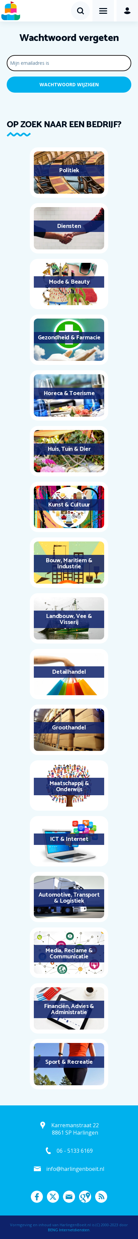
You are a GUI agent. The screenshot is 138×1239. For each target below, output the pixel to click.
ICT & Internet (69, 839)
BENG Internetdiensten (68, 1229)
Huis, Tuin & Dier (69, 449)
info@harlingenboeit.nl (75, 1169)
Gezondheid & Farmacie (69, 338)
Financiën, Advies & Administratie (69, 1009)
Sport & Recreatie (69, 1062)
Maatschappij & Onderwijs (69, 786)
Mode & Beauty (69, 282)
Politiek (69, 170)
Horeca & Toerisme (69, 393)
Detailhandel (69, 672)
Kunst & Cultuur (69, 505)
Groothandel (69, 728)
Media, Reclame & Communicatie (68, 954)
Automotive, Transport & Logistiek (69, 898)
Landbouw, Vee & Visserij (69, 619)
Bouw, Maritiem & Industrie (69, 564)
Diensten (69, 226)
